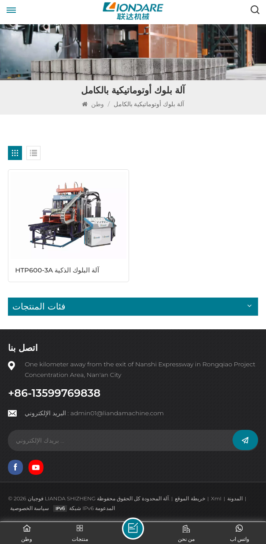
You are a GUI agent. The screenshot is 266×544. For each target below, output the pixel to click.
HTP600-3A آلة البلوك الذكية (57, 270)
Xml (216, 498)
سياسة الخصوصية (29, 508)
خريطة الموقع (190, 498)
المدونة (235, 498)
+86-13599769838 (54, 393)
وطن (93, 104)
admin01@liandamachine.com (117, 413)
